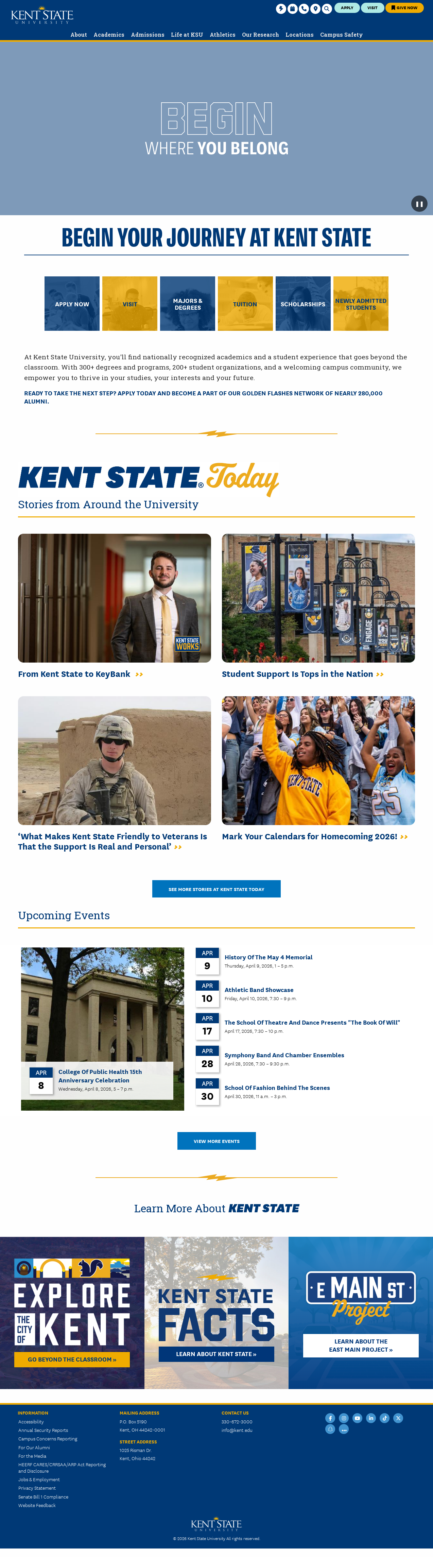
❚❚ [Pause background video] (419, 203)
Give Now (404, 7)
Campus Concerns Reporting (47, 1438)
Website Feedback (37, 1505)
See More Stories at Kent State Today (216, 889)
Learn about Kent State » (216, 1353)
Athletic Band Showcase (259, 989)
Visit (372, 7)
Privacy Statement (37, 1487)
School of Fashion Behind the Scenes (277, 1087)
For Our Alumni (34, 1447)
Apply (347, 7)
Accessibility (31, 1421)
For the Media (32, 1455)
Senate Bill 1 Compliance (43, 1496)
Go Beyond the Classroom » (72, 1358)
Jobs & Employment (39, 1479)
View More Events (217, 1141)
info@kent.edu (237, 1430)
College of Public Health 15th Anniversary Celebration (100, 1075)
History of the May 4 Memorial (269, 956)
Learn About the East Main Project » (361, 1344)
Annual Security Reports (43, 1430)
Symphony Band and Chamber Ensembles (284, 1054)
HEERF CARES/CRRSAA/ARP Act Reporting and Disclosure (62, 1467)
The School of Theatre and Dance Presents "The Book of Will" (312, 1021)
